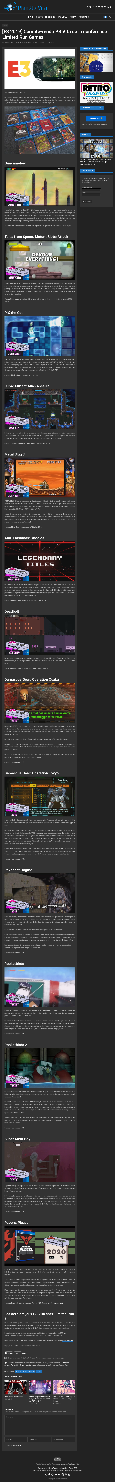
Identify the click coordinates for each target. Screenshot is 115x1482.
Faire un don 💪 (96, 118)
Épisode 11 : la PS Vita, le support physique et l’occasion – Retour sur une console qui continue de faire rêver (95, 161)
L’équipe (49, 1470)
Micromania (65, 1363)
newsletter (60, 1358)
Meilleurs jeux (63, 1468)
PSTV (73, 17)
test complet (58, 1303)
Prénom (84, 192)
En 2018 (65, 97)
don (65, 1365)
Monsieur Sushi (67, 1341)
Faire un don (77, 1470)
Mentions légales (39, 1470)
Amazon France (9, 1365)
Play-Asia (19, 1365)
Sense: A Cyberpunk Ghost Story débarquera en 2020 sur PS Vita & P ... (39, 1399)
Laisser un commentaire (17, 1353)
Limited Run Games (29, 1371)
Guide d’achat (43, 1468)
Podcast (84, 17)
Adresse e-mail (87, 187)
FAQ (75, 1468)
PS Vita (63, 17)
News (31, 17)
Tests (39, 17)
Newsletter (68, 1470)
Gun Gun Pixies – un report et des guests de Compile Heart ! (64, 1399)
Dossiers (51, 17)
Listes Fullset (53, 1468)
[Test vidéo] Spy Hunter (13, 1397)
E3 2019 (18, 1371)
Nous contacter (58, 1470)
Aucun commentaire (24, 42)
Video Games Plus (31, 1365)
